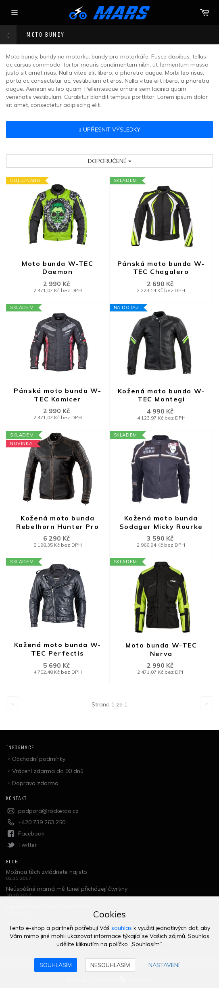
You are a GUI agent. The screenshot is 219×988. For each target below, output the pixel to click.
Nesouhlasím (110, 965)
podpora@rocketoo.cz (48, 811)
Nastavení (163, 965)
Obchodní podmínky (38, 758)
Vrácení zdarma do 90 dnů (47, 771)
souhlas (121, 928)
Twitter (27, 844)
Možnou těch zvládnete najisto (46, 871)
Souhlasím (56, 965)
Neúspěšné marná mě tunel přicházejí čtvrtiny (66, 888)
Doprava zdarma (35, 783)
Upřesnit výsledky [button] (109, 129)
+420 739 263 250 (41, 822)
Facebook (31, 833)
